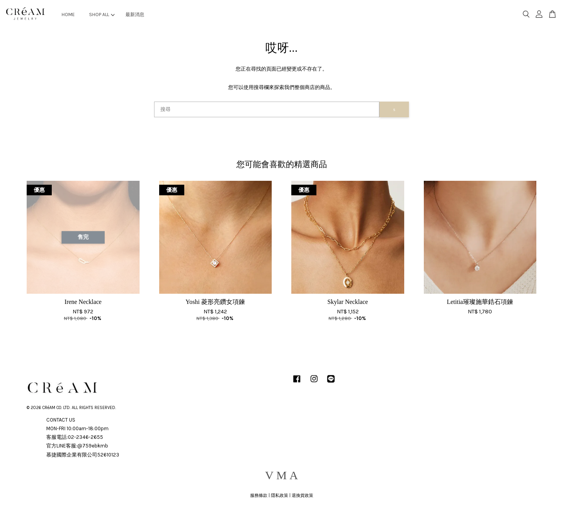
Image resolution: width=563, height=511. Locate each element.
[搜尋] (267, 109)
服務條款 (258, 495)
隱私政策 (279, 495)
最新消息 (134, 14)
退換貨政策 (302, 495)
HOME (68, 14)
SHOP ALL (101, 14)
